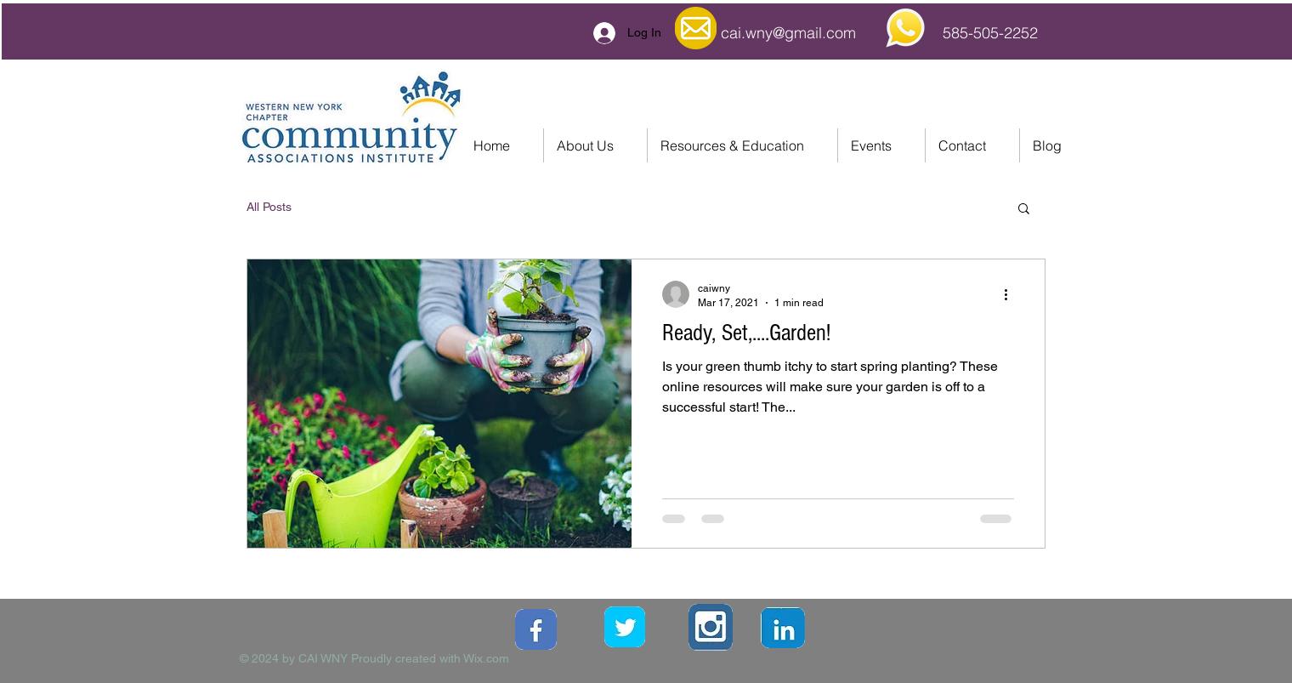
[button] (1024, 210)
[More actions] (1011, 294)
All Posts (269, 206)
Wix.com (486, 658)
